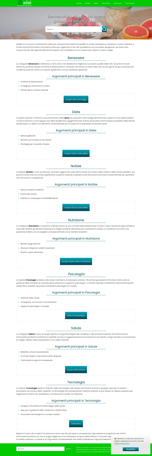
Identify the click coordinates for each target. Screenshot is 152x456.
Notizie (87, 3)
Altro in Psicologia (76, 315)
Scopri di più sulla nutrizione (76, 261)
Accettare (130, 449)
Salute (78, 3)
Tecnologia (129, 3)
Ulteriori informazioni (121, 443)
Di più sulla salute (76, 369)
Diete (96, 3)
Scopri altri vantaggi (76, 99)
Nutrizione (117, 3)
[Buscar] (103, 28)
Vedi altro (76, 423)
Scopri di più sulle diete (76, 153)
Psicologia (106, 3)
